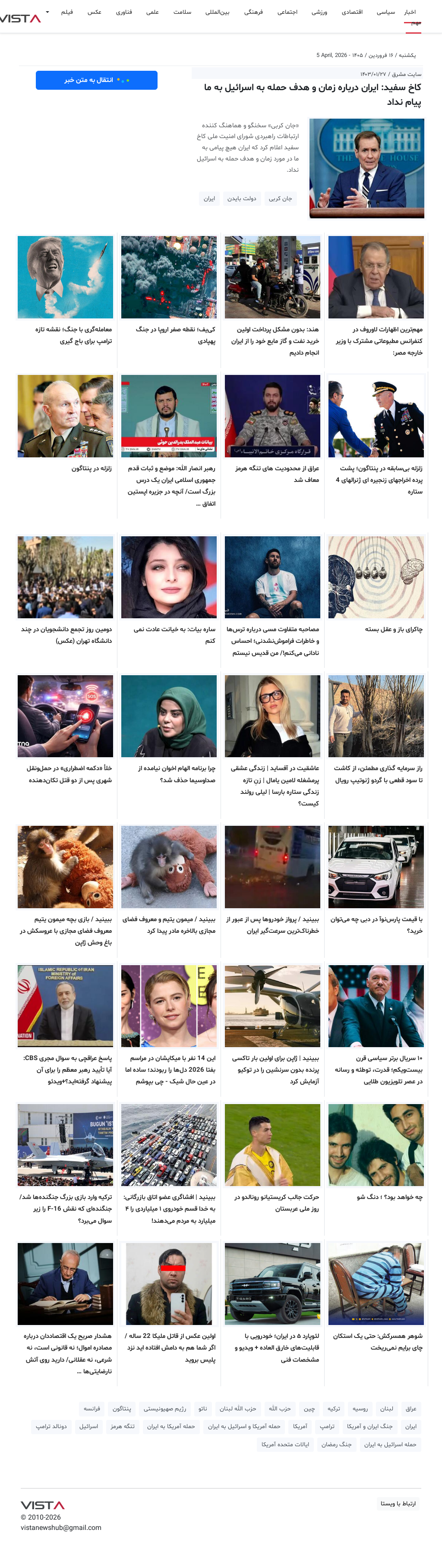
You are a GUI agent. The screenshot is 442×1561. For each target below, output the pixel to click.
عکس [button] (94, 12)
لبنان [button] (386, 1409)
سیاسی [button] (386, 12)
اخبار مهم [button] (412, 17)
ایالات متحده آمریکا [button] (285, 1445)
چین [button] (309, 1409)
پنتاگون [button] (122, 1409)
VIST (42, 1503)
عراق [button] (411, 1409)
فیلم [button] (67, 12)
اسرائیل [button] (88, 1427)
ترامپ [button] (327, 1427)
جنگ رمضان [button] (337, 1445)
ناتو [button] (203, 1409)
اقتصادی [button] (352, 12)
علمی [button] (152, 12)
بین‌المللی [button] (217, 12)
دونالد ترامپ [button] (51, 1427)
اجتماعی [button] (287, 12)
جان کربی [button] (280, 199)
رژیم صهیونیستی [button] (165, 1409)
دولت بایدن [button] (241, 199)
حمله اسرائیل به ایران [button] (390, 1445)
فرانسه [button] (92, 1409)
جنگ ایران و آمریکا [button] (370, 1427)
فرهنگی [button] (253, 12)
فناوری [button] (124, 12)
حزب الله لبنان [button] (238, 1409)
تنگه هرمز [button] (122, 1427)
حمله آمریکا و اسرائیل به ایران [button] (244, 1427)
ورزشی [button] (319, 12)
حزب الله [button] (280, 1409)
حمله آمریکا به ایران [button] (171, 1427)
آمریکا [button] (300, 1427)
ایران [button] (209, 199)
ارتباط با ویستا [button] (398, 1504)
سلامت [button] (182, 12)
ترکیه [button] (334, 1409)
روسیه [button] (360, 1409)
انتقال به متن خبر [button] (96, 80)
